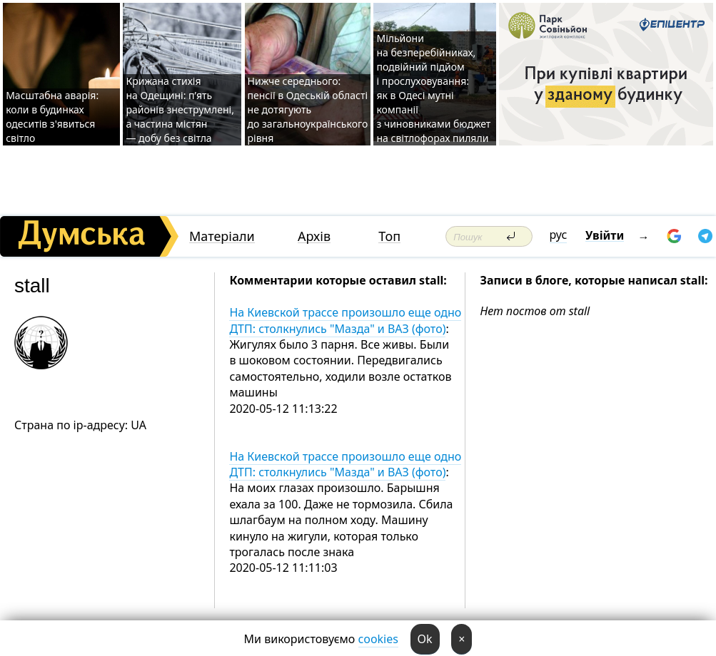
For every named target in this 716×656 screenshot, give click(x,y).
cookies (378, 639)
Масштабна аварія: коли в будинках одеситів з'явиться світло (52, 116)
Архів (314, 236)
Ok (425, 639)
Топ (389, 236)
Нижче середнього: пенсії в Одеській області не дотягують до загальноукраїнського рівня (308, 109)
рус (559, 234)
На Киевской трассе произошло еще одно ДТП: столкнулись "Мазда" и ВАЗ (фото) (345, 320)
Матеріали (222, 236)
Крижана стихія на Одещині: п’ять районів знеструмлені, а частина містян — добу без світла (179, 109)
